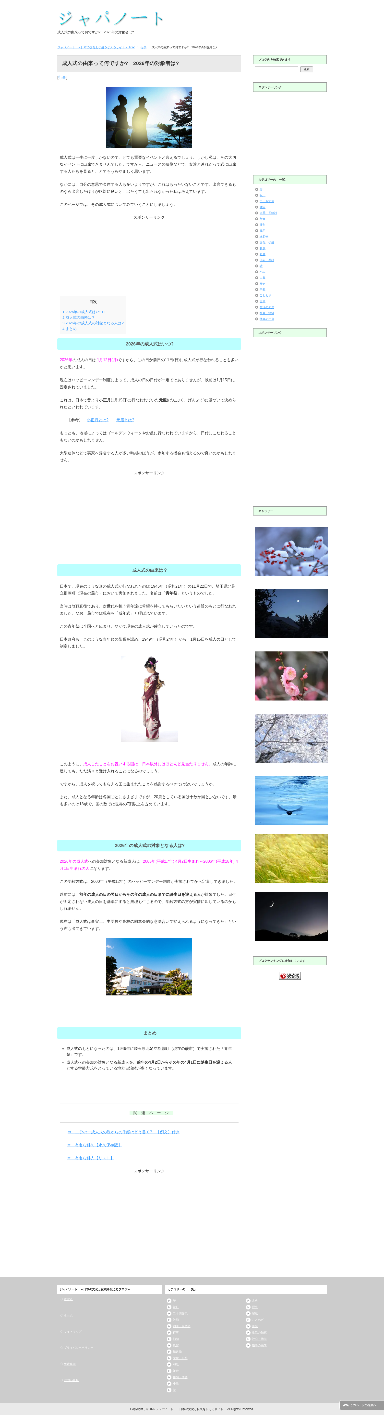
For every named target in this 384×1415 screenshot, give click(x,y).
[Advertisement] (149, 255)
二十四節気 (267, 201)
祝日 (262, 195)
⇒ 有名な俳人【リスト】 (90, 1158)
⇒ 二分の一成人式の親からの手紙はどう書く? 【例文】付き (124, 1132)
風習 (262, 230)
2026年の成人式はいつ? (83, 312)
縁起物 (264, 236)
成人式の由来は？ (78, 317)
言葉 (262, 301)
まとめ (69, 329)
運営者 (68, 1299)
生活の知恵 (267, 307)
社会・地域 (267, 313)
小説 (262, 272)
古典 (262, 277)
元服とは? (125, 420)
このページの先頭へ (363, 1405)
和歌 (262, 248)
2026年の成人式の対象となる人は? (93, 323)
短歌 (262, 254)
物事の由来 (267, 319)
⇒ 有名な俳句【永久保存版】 (94, 1145)
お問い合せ (71, 1380)
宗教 (262, 289)
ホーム (68, 1315)
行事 (62, 77)
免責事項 (70, 1364)
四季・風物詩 (268, 213)
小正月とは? (97, 420)
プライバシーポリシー (78, 1347)
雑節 (262, 207)
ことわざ (265, 295)
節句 (262, 224)
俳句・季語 (267, 260)
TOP (96, 47)
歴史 (262, 283)
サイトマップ (73, 1331)
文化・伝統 (267, 242)
